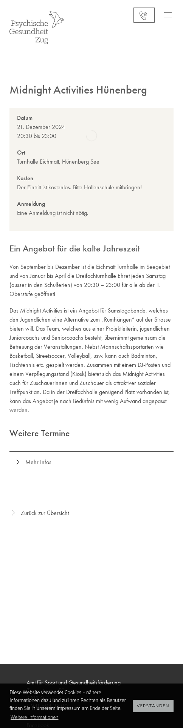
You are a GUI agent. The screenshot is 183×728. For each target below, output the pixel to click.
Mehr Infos (38, 462)
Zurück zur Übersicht (45, 513)
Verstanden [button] (153, 706)
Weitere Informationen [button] (35, 717)
